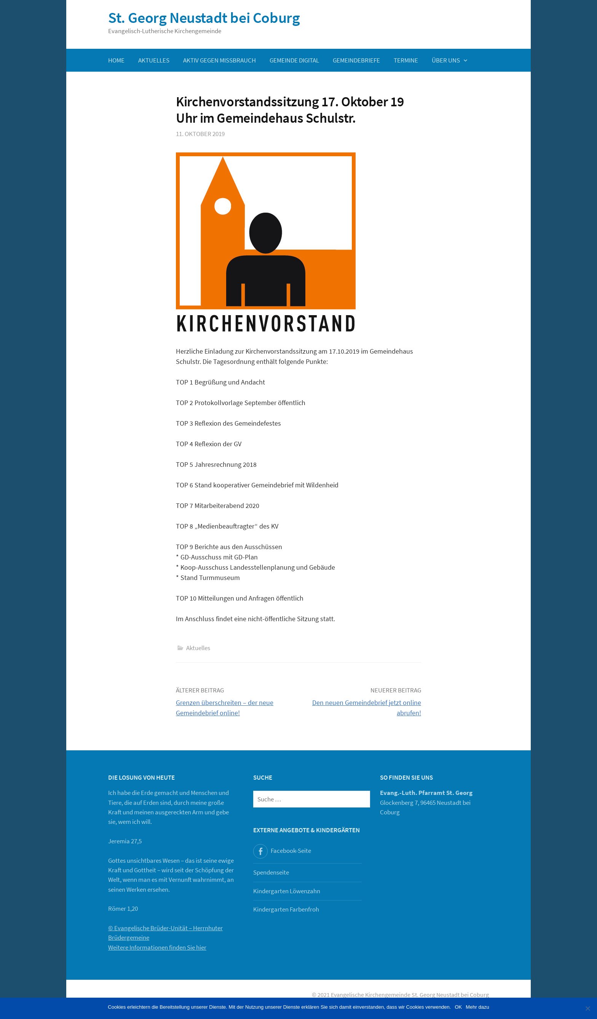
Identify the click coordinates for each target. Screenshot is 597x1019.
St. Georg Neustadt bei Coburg (204, 17)
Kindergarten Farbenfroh (286, 909)
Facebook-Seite (291, 850)
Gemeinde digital (294, 60)
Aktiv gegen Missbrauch (219, 60)
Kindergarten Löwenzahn (286, 891)
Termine (406, 60)
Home (116, 60)
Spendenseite (271, 872)
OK (458, 1007)
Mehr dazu (477, 1007)
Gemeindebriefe (356, 60)
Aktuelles (153, 60)
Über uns (446, 60)
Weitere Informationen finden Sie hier (157, 947)
